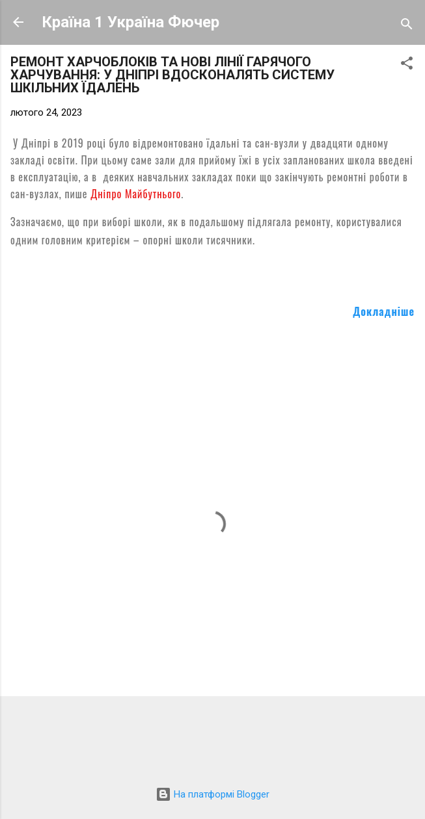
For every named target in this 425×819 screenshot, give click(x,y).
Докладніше (384, 311)
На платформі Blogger (212, 794)
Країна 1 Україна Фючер (130, 22)
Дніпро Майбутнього (135, 194)
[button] (407, 65)
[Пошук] (407, 26)
